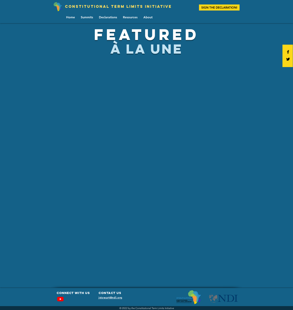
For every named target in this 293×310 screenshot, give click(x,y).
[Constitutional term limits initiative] (118, 7)
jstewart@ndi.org (110, 297)
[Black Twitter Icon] (288, 59)
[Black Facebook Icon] (288, 52)
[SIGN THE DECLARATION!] (219, 7)
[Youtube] (60, 299)
